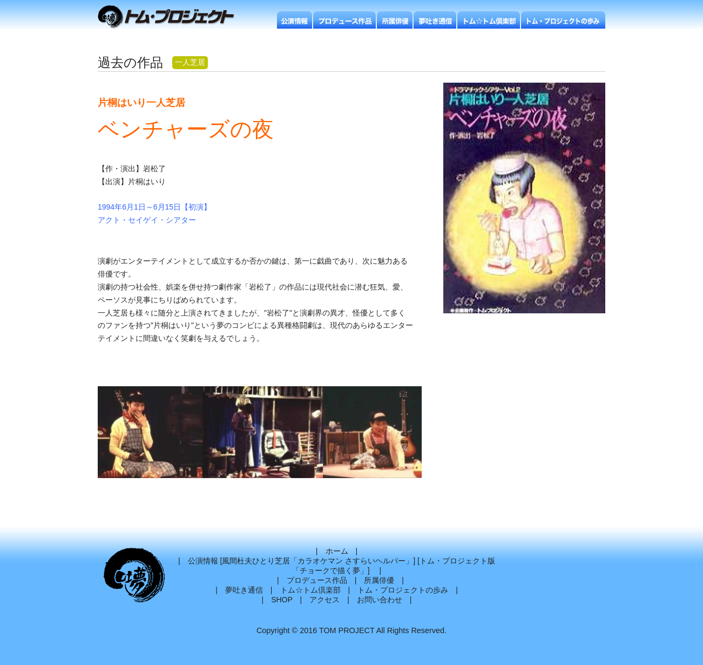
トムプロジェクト (170, 17)
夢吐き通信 (244, 590)
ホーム (337, 551)
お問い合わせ (379, 599)
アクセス (324, 599)
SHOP (281, 599)
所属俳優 (379, 580)
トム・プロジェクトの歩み (402, 590)
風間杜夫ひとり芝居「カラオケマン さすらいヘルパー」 (317, 560)
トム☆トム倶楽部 (310, 590)
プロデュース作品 (317, 580)
